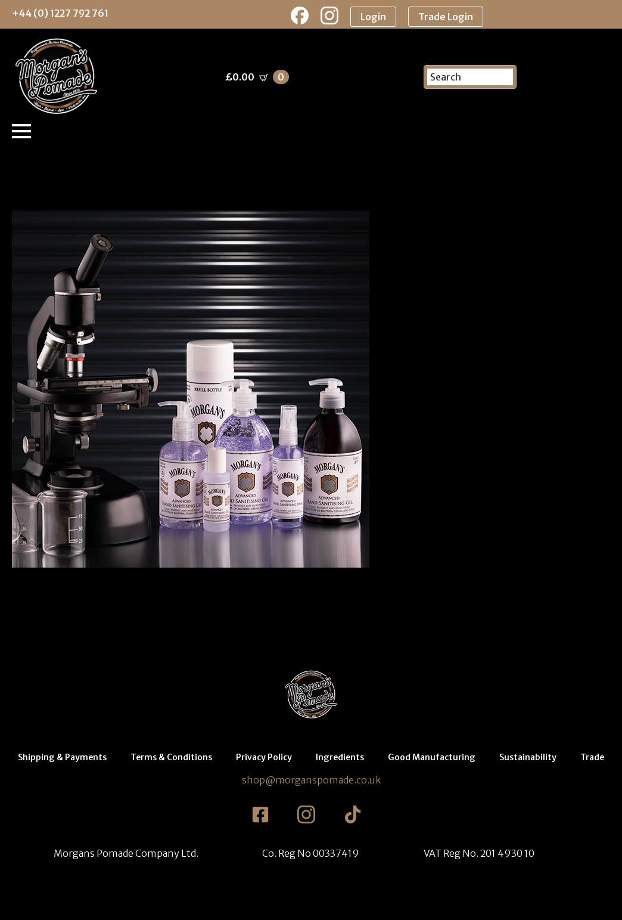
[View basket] (257, 77)
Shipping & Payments (62, 757)
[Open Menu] (21, 131)
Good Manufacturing (431, 757)
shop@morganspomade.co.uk (311, 780)
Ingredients (340, 757)
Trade (592, 757)
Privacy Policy (264, 757)
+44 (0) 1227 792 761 (60, 13)
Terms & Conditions (171, 757)
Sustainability (527, 757)
